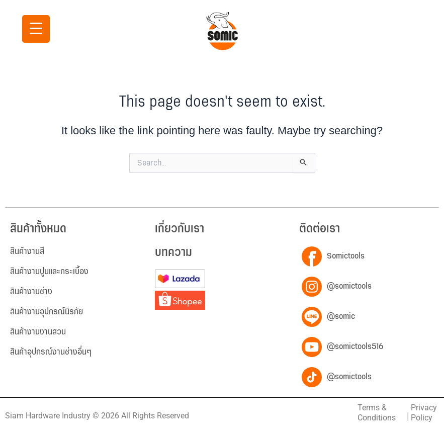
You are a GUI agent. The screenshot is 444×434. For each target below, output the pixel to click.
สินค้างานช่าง (31, 291)
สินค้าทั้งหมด (38, 229)
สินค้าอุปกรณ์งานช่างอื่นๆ (51, 352)
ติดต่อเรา (319, 229)
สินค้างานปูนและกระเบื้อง (49, 271)
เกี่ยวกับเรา (179, 229)
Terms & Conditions (377, 413)
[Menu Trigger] (36, 29)
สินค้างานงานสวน (38, 331)
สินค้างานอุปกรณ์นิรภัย (46, 311)
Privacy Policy (424, 413)
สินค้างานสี (27, 251)
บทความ (173, 252)
